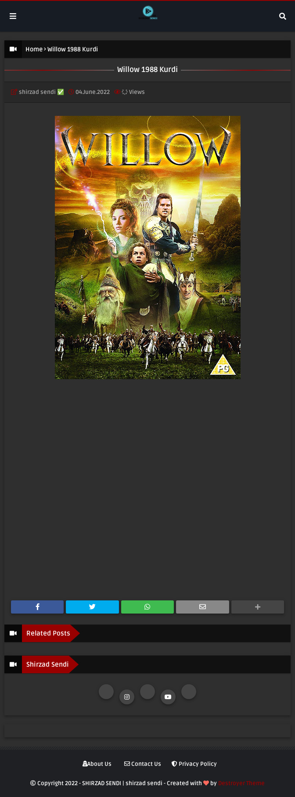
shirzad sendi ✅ (41, 92)
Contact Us (142, 764)
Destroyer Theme (241, 783)
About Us (97, 764)
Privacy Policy (194, 764)
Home (34, 49)
